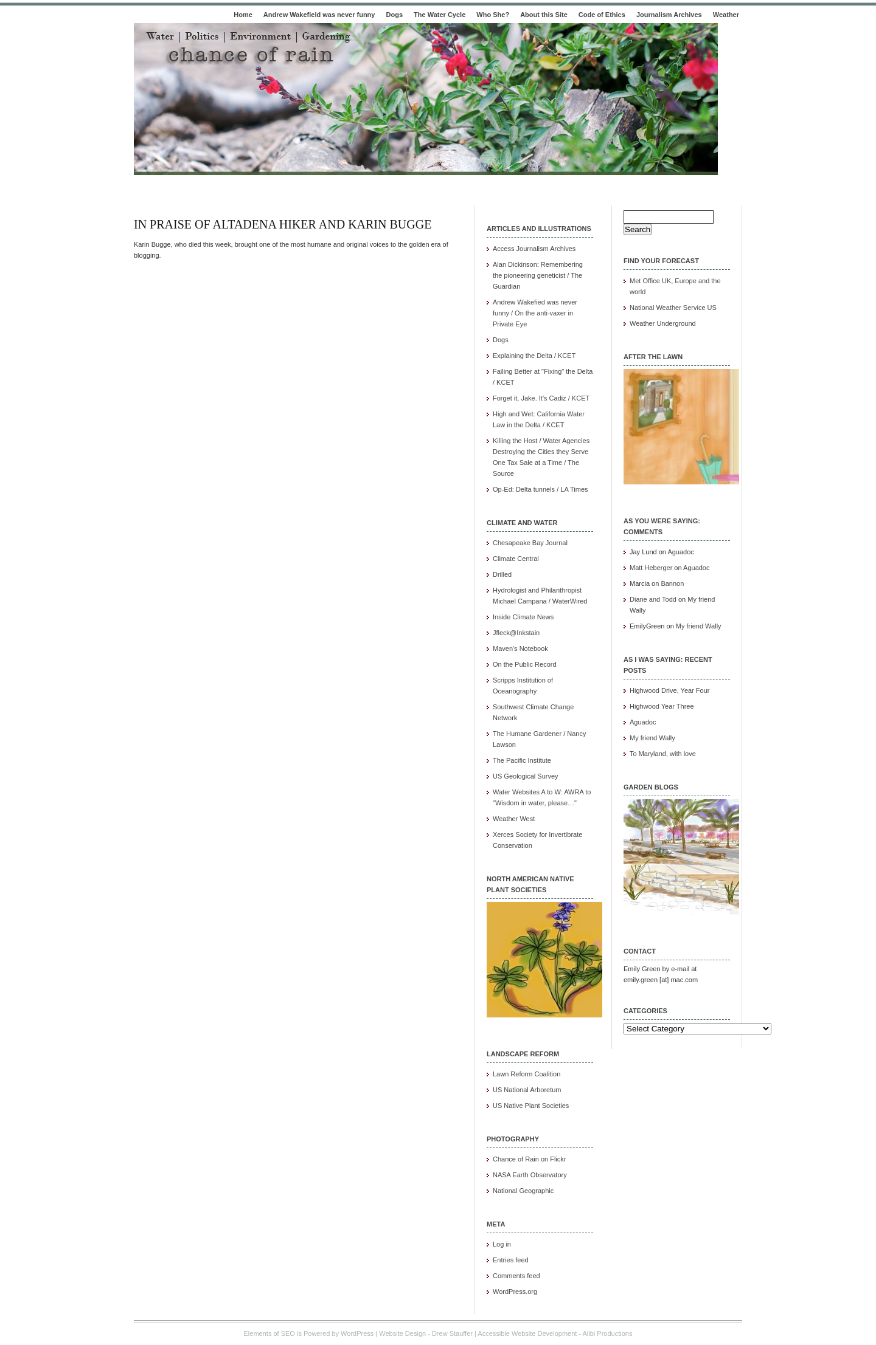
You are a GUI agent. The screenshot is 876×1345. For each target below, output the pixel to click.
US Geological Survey (525, 776)
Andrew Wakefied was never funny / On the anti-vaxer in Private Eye (535, 313)
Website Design (402, 1333)
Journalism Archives (669, 14)
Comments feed (516, 1275)
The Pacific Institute (522, 760)
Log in (502, 1244)
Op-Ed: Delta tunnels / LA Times (540, 489)
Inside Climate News (523, 617)
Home (243, 14)
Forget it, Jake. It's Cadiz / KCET (541, 398)
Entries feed (511, 1260)
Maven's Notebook (520, 648)
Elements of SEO (269, 1333)
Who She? (492, 14)
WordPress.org (515, 1291)
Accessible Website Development (527, 1333)
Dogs (394, 14)
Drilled (502, 574)
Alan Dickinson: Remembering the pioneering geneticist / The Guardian (538, 275)
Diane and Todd (653, 599)
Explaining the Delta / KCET (534, 355)
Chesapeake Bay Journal (530, 542)
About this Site (544, 14)
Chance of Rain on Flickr (529, 1159)
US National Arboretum (527, 1089)
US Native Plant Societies (531, 1105)
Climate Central (516, 558)
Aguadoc (680, 552)
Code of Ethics (602, 14)
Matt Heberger (651, 567)
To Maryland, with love (663, 753)
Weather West (514, 818)
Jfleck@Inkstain (516, 632)
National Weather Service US (673, 307)
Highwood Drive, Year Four (669, 690)
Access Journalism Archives (534, 248)
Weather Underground (663, 323)
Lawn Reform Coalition (526, 1074)
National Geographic (523, 1190)
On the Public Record (525, 664)
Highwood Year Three (662, 706)
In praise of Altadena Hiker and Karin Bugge (282, 224)
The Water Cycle (439, 14)
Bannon (672, 583)
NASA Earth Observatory (530, 1174)
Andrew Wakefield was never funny (319, 14)
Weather (726, 14)
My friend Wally (698, 626)
